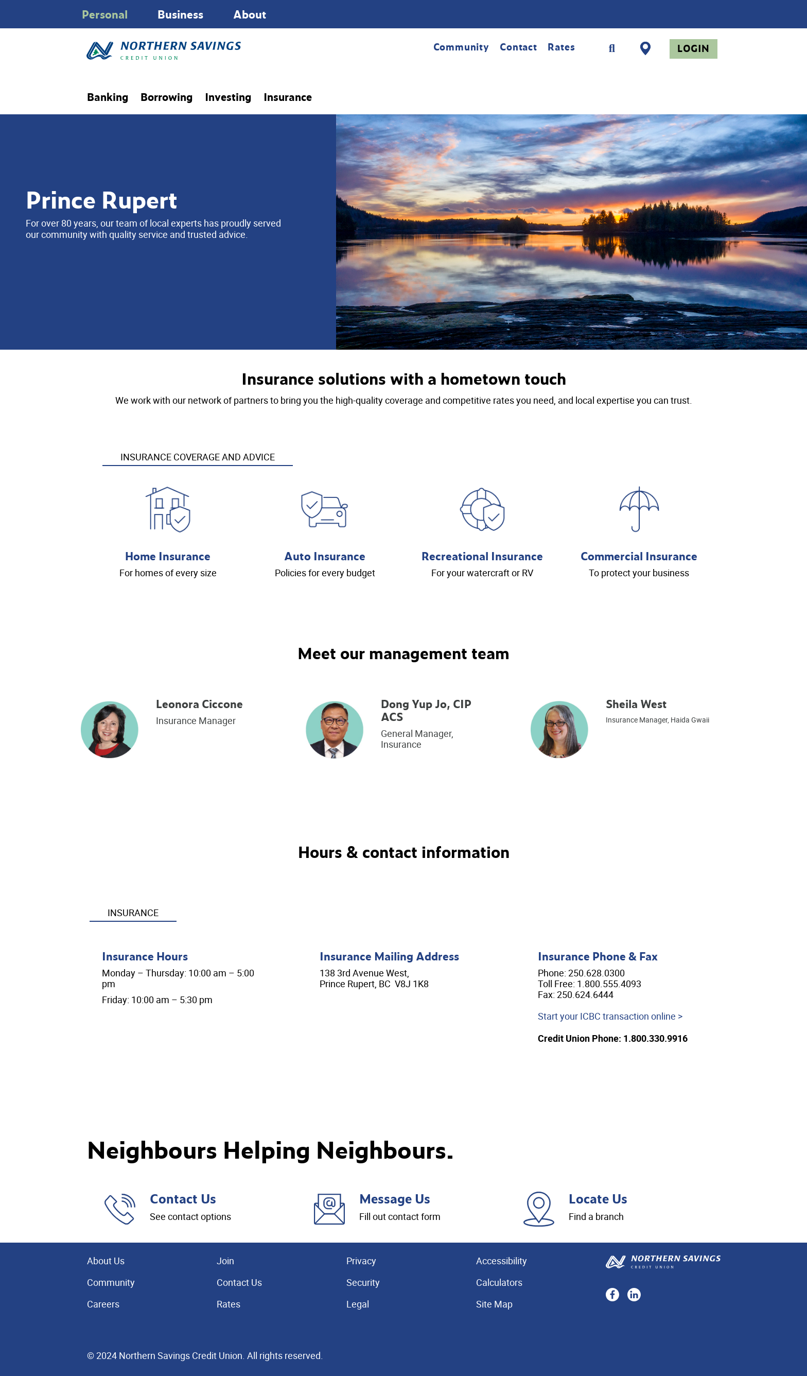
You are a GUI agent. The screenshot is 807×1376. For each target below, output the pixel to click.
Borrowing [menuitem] (166, 97)
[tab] (197, 450)
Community (461, 47)
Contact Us (183, 1198)
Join (225, 1260)
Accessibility (501, 1260)
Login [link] (693, 48)
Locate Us (598, 1198)
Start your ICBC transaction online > (610, 1016)
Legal (357, 1304)
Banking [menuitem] (107, 97)
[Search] (612, 48)
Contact (518, 47)
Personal (105, 14)
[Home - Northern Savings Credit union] (206, 51)
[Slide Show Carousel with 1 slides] (403, 14)
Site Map (494, 1304)
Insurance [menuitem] (288, 97)
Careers (103, 1304)
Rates (561, 47)
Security (363, 1282)
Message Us (394, 1198)
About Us (106, 1260)
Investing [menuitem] (228, 97)
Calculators (499, 1282)
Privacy (361, 1260)
